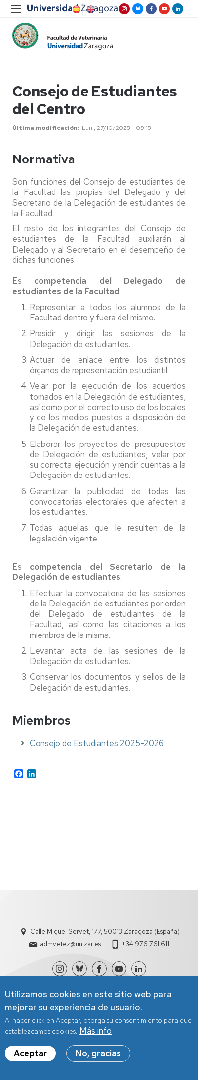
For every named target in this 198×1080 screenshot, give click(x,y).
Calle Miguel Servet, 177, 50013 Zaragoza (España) (105, 931)
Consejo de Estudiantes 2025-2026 (97, 743)
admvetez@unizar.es (70, 944)
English (90, 9)
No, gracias (98, 1054)
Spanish (75, 9)
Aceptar (30, 1054)
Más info (95, 1031)
